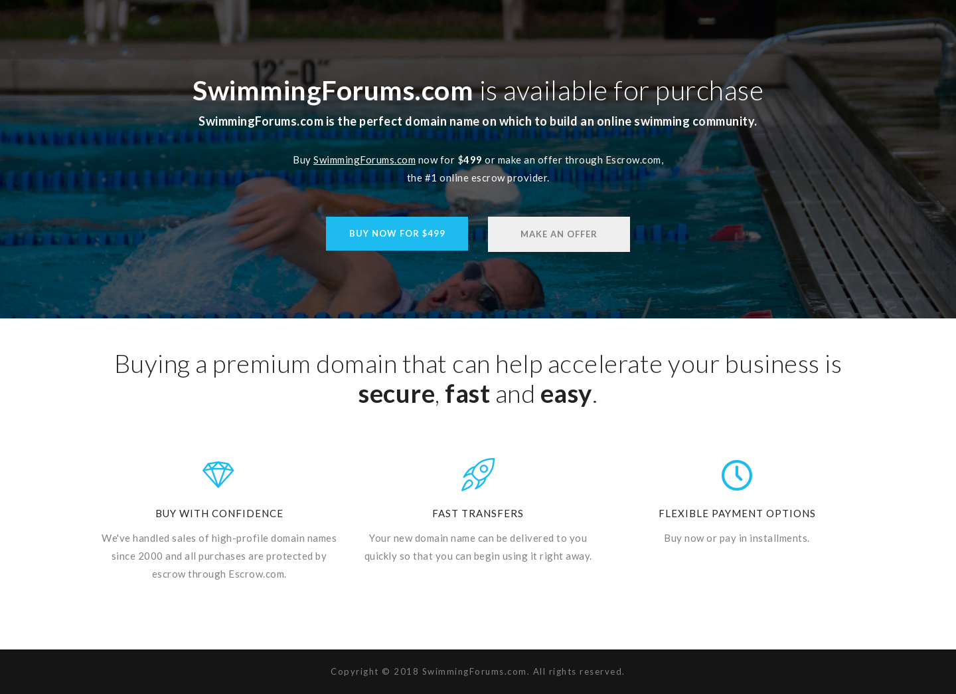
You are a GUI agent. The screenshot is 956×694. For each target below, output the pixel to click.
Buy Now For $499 (397, 233)
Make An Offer (559, 234)
